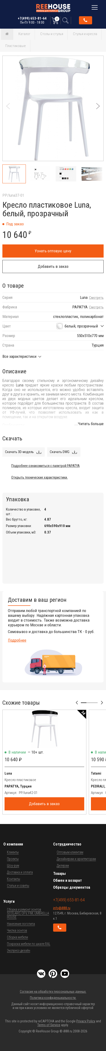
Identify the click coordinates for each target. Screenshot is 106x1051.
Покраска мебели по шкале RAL (28, 944)
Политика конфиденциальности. (53, 998)
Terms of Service (48, 1025)
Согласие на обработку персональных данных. (53, 991)
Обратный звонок (85, 20)
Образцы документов (71, 887)
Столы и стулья (51, 34)
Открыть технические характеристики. (39, 477)
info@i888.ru (61, 908)
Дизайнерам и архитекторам (76, 859)
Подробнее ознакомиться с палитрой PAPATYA (45, 466)
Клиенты (13, 852)
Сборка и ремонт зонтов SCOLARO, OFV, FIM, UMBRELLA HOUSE (28, 913)
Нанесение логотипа (21, 924)
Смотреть (96, 298)
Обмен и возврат (67, 880)
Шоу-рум (13, 865)
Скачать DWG (59, 452)
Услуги (9, 901)
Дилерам (63, 865)
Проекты (13, 859)
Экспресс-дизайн (18, 950)
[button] (98, 106)
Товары (59, 873)
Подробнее (17, 640)
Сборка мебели (17, 937)
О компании (13, 844)
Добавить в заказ (53, 266)
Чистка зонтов (17, 930)
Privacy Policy (85, 1021)
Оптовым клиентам (70, 852)
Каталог (24, 34)
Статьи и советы (18, 885)
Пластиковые (15, 46)
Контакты (13, 879)
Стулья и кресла (85, 34)
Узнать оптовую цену (53, 250)
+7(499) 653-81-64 (32, 20)
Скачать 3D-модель (19, 452)
